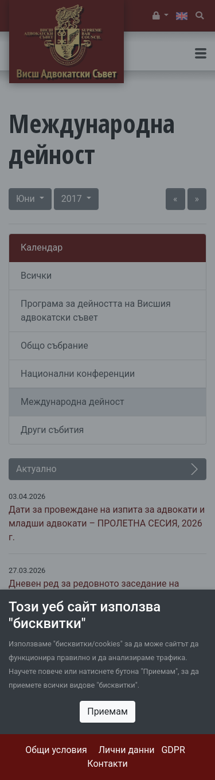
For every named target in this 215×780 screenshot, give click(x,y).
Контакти (107, 763)
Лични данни (127, 749)
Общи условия (56, 749)
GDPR (173, 749)
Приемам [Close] (107, 711)
